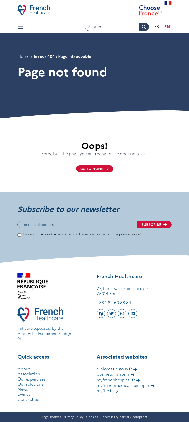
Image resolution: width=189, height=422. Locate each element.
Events (23, 394)
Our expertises (31, 379)
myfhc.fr (107, 390)
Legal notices (51, 417)
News (22, 389)
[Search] (117, 27)
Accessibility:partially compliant (123, 417)
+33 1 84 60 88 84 (114, 302)
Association (28, 373)
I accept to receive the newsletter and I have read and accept (82, 234)
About (23, 368)
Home (23, 56)
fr (157, 26)
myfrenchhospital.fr (118, 379)
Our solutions (30, 384)
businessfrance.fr (116, 374)
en (167, 26)
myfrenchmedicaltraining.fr (126, 385)
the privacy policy (127, 234)
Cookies (92, 417)
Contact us (28, 399)
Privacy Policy (73, 417)
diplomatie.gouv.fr (117, 368)
